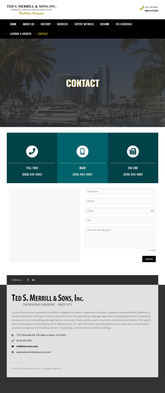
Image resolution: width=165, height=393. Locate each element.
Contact (43, 34)
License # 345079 (20, 34)
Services (62, 24)
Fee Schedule (124, 24)
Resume (104, 24)
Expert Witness (84, 24)
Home (13, 24)
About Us (28, 24)
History (46, 24)
